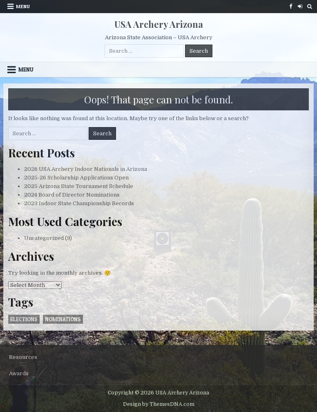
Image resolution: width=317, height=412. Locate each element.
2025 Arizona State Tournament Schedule (78, 186)
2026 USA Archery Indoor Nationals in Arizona (85, 169)
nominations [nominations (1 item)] (63, 319)
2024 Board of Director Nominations (72, 195)
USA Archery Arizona (158, 24)
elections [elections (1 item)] (24, 319)
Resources (23, 357)
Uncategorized (44, 238)
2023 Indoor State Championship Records (79, 203)
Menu (23, 6)
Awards (19, 373)
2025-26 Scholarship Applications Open (76, 178)
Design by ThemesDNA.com (158, 404)
